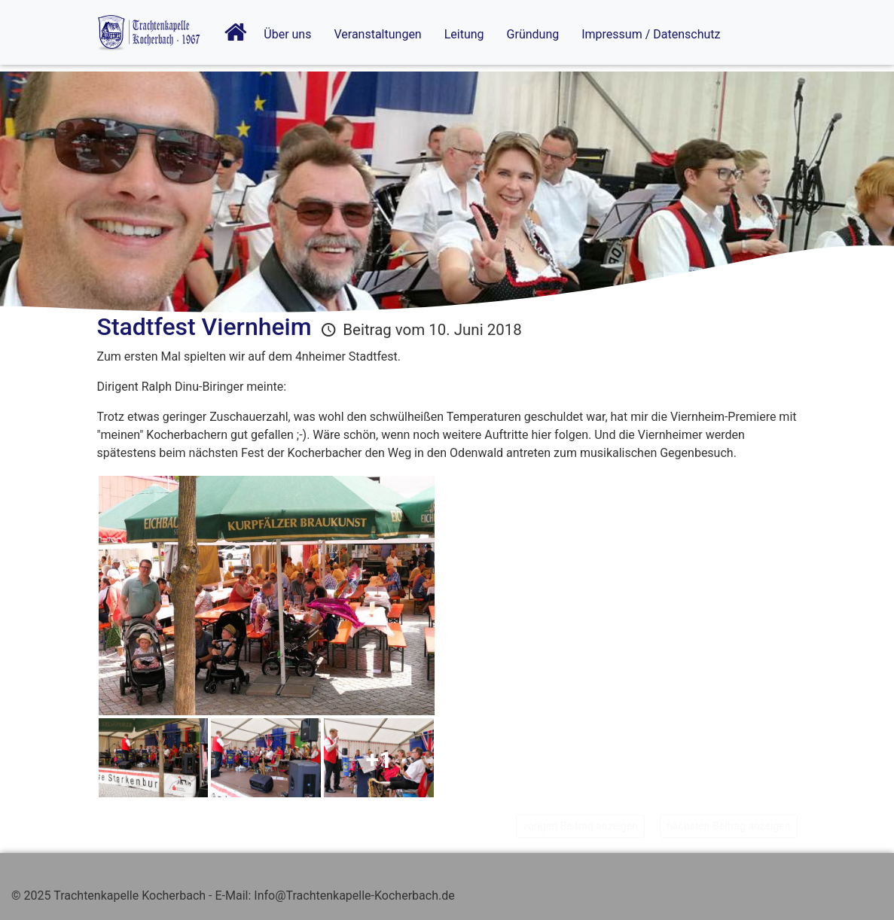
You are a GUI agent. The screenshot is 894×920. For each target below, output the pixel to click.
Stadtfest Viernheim (204, 326)
